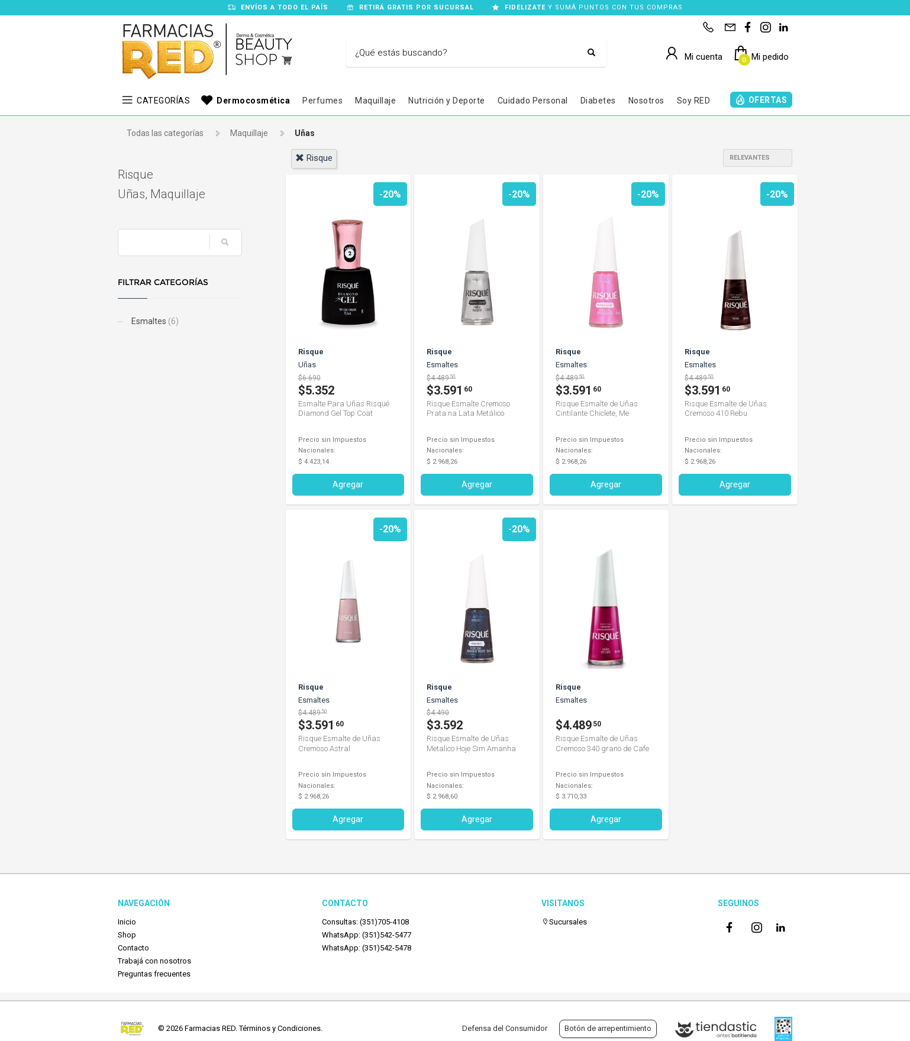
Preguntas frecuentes (154, 973)
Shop (127, 934)
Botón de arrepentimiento (607, 1028)
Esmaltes (154, 321)
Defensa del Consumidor (504, 1028)
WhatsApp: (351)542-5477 (366, 934)
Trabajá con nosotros (154, 960)
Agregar (348, 484)
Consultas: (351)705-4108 (365, 921)
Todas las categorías (165, 133)
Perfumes (322, 100)
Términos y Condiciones (280, 1028)
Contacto (133, 947)
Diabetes (598, 100)
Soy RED (694, 100)
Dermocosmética (253, 100)
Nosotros (646, 100)
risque (314, 158)
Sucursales (564, 921)
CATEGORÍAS (163, 100)
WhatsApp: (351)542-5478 (366, 947)
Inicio (127, 921)
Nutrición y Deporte (446, 100)
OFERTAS (768, 100)
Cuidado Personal (533, 100)
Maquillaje (375, 100)
